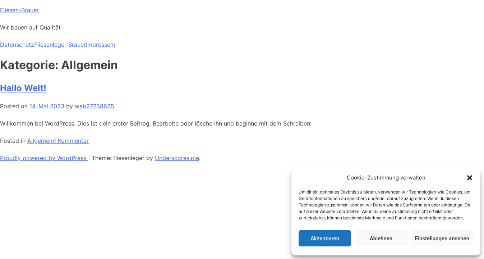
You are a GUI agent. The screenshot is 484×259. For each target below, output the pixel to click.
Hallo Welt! (23, 88)
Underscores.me (177, 158)
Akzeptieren (324, 238)
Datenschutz (17, 44)
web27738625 (94, 106)
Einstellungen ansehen (442, 238)
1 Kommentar (71, 140)
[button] (469, 177)
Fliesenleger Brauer (60, 44)
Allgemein (40, 140)
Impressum (100, 44)
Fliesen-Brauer (19, 10)
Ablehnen (381, 238)
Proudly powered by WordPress (44, 158)
